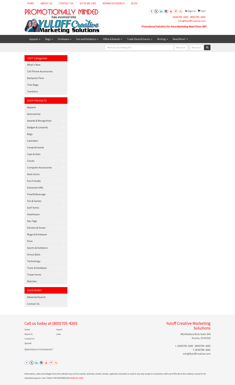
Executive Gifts (35, 187)
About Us (46, 3)
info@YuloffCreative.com (192, 21)
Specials (27, 343)
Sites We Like (88, 3)
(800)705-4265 (198, 17)
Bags (49, 39)
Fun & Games (34, 201)
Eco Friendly (34, 180)
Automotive (33, 114)
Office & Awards (112, 39)
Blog (134, 3)
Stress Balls (33, 254)
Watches (32, 281)
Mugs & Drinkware (37, 234)
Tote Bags (33, 84)
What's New (33, 64)
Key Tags (32, 221)
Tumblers (32, 91)
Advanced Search (114, 3)
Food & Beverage (36, 194)
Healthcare (33, 214)
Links (58, 334)
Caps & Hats (33, 154)
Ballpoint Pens (35, 78)
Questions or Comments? (38, 349)
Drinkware (64, 39)
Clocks (30, 160)
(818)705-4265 (180, 17)
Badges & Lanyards (37, 127)
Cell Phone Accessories (40, 71)
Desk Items (33, 174)
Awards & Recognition (39, 120)
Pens (30, 241)
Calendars (32, 140)
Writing (162, 39)
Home (30, 3)
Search (59, 329)
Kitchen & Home (36, 227)
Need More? (180, 39)
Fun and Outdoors (87, 39)
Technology (33, 261)
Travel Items (34, 274)
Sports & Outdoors (37, 247)
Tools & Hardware (37, 267)
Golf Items (33, 207)
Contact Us (66, 3)
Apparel (34, 39)
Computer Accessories (39, 167)
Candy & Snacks (35, 147)
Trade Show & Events (139, 39)
